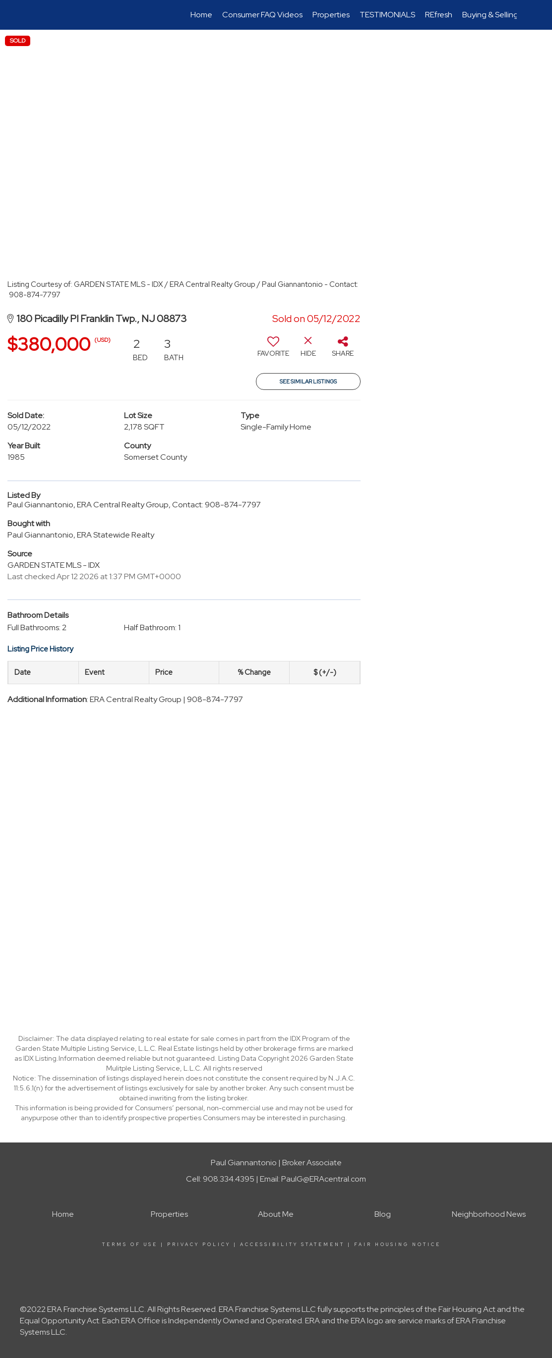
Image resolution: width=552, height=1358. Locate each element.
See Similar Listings (308, 381)
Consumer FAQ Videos (262, 14)
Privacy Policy (199, 1245)
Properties (331, 14)
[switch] (273, 350)
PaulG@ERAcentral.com (323, 1179)
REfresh (438, 14)
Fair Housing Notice (397, 1245)
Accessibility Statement (292, 1245)
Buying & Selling (490, 14)
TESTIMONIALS (387, 14)
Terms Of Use (130, 1245)
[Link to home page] (41, 15)
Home (201, 14)
